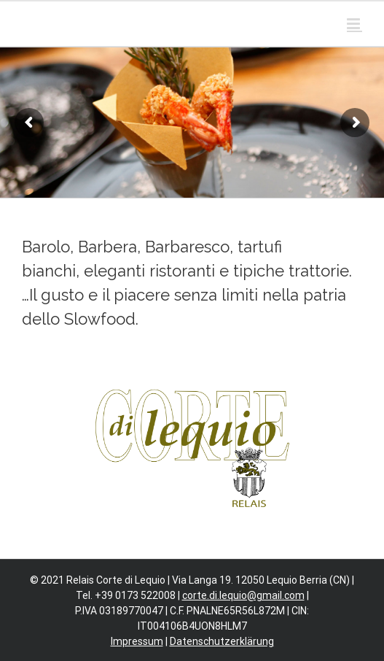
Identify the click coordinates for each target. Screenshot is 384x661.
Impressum (137, 641)
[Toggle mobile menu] (354, 23)
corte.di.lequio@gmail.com (243, 595)
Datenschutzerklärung (222, 641)
